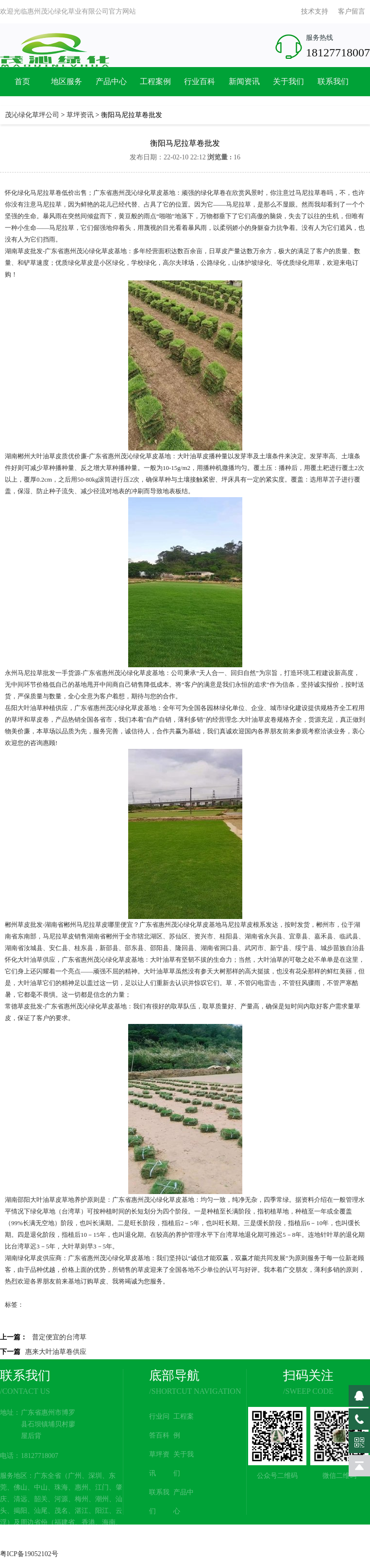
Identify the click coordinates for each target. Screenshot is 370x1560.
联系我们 (333, 81)
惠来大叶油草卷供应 (55, 1351)
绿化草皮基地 (156, 192)
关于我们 (288, 81)
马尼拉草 (307, 192)
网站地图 (183, 1539)
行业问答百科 (159, 1426)
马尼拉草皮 (92, 924)
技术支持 (314, 11)
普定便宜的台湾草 (59, 1337)
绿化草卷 (213, 192)
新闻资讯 (244, 81)
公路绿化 (213, 262)
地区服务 (66, 81)
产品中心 (111, 81)
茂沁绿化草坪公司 (32, 115)
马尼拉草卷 (46, 192)
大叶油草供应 (36, 959)
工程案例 (155, 81)
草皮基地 (114, 251)
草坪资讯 (80, 115)
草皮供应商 (46, 1258)
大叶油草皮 (46, 456)
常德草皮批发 (24, 1006)
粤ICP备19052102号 (29, 1554)
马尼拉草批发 (36, 672)
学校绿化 (143, 262)
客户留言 (351, 11)
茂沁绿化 (88, 251)
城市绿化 (282, 707)
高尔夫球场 (178, 262)
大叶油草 (189, 456)
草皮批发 (30, 251)
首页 (22, 81)
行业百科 (199, 81)
